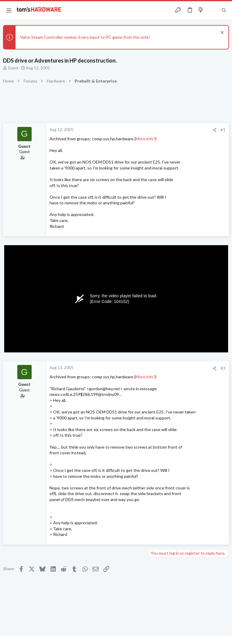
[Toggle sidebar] (212, 10)
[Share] (215, 130)
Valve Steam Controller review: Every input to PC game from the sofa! (85, 37)
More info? (145, 138)
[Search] (224, 10)
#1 (223, 129)
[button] (9, 10)
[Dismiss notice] (221, 33)
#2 (223, 368)
